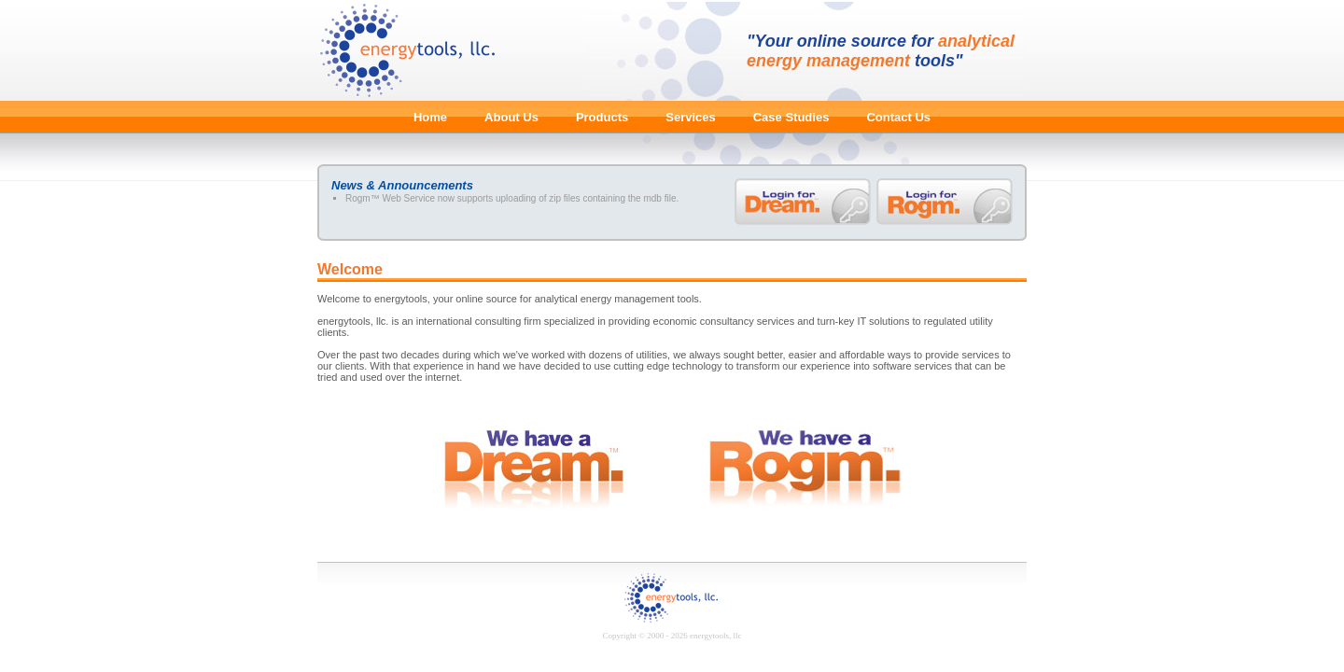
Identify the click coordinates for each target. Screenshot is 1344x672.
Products (602, 117)
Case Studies (791, 117)
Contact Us (898, 117)
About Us (511, 117)
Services (690, 117)
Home (430, 117)
